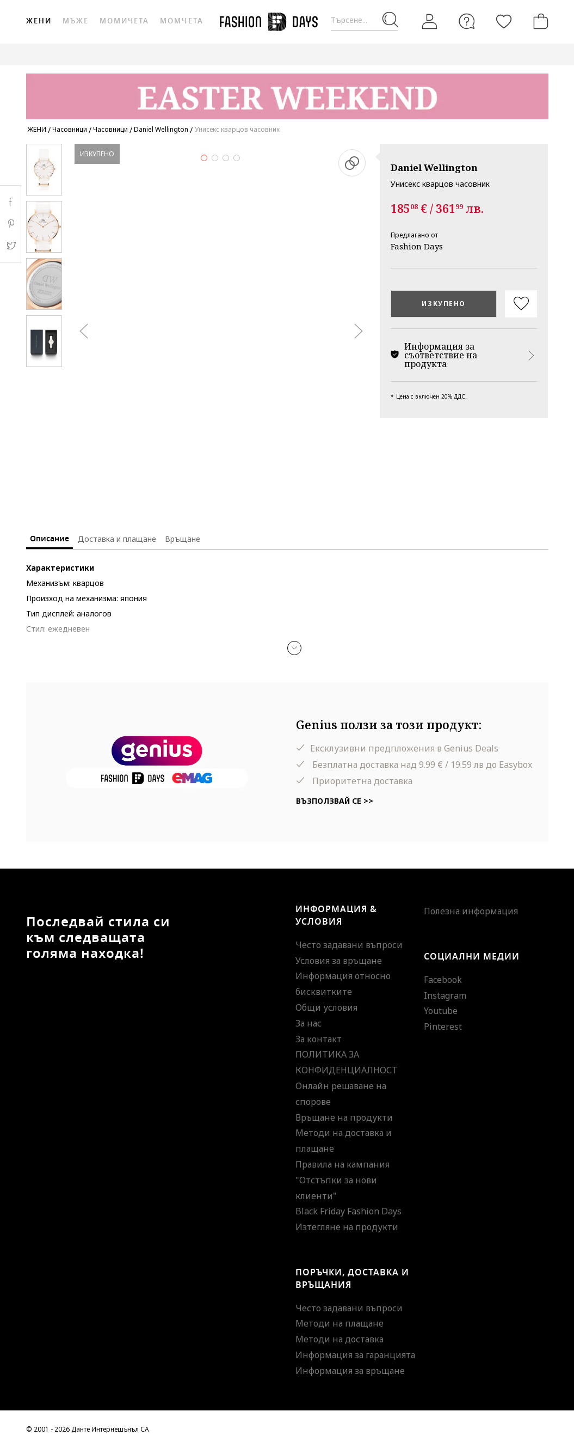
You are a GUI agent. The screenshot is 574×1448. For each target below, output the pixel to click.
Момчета (181, 21)
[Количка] (538, 21)
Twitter (10, 245)
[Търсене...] (364, 20)
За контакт (318, 1039)
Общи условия (326, 1007)
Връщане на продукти (344, 1117)
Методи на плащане (339, 1323)
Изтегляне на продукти (346, 1227)
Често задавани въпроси (349, 945)
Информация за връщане (350, 1371)
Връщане (182, 539)
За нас (308, 1023)
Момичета (124, 21)
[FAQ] (467, 21)
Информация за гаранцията (355, 1355)
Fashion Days (417, 246)
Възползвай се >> (334, 801)
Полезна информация (471, 911)
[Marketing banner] (287, 91)
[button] (294, 648)
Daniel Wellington (434, 167)
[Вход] (430, 22)
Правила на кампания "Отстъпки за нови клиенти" (342, 1180)
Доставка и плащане (117, 539)
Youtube (441, 1011)
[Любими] (504, 21)
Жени (39, 21)
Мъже (76, 21)
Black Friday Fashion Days (348, 1211)
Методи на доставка (339, 1339)
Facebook (443, 980)
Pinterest (443, 1026)
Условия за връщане (338, 961)
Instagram (445, 995)
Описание (49, 539)
